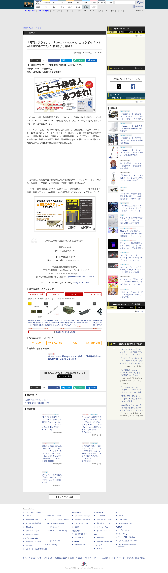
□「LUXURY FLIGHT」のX (37, 403)
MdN (95, 534)
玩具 (99, 11)
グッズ (92, 11)
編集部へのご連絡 (76, 558)
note (80, 60)
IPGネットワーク (122, 534)
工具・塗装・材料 (93, 343)
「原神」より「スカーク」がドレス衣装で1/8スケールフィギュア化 (131, 294)
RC (85, 11)
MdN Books (100, 538)
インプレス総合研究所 (33, 523)
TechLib (99, 548)
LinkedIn (93, 60)
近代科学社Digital (80, 544)
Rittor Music (76, 512)
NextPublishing (52, 544)
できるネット (30, 545)
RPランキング (116, 98)
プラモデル (56, 11)
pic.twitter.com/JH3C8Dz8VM (81, 277)
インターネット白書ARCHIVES (36, 549)
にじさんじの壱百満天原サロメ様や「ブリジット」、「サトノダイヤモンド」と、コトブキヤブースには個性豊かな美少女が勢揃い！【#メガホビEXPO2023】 (52, 453)
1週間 (131, 32)
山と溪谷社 (76, 531)
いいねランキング (135, 98)
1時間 (112, 32)
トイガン (78, 11)
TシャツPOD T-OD (81, 523)
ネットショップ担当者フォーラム (58, 519)
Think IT (28, 516)
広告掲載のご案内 (61, 558)
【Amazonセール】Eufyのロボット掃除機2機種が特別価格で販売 (131, 128)
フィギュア (67, 11)
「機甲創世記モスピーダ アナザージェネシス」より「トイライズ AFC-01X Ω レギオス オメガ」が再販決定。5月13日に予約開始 (131, 211)
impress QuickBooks (125, 523)
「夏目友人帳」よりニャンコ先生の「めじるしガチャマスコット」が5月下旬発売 (131, 177)
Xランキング (118, 95)
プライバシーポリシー (92, 558)
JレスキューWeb (102, 527)
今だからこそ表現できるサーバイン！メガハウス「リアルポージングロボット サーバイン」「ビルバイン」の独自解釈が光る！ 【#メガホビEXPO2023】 (92, 424)
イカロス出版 (98, 512)
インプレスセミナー (54, 527)
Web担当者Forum (32, 519)
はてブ (68, 60)
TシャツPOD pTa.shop (127, 537)
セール (120, 11)
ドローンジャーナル (32, 531)
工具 (106, 11)
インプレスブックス (54, 541)
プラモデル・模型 (36, 294)
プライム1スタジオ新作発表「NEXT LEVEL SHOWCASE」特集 (127, 344)
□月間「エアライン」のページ (38, 400)
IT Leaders (29, 527)
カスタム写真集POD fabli (128, 541)
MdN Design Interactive (104, 541)
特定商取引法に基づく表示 (136, 558)
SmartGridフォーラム (54, 516)
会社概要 (105, 558)
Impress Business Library (55, 523)
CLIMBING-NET (80, 538)
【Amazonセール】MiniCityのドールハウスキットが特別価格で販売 (131, 140)
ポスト (37, 60)
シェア (56, 60)
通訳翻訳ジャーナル (103, 523)
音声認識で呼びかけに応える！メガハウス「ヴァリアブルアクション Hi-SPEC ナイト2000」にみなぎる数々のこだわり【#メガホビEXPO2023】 (92, 453)
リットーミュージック (82, 516)
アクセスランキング (121, 29)
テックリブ (98, 545)
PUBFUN (119, 527)
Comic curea (123, 519)
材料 (112, 11)
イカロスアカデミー (103, 531)
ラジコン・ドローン (93, 294)
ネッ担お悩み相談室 (32, 534)
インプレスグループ (117, 558)
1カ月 (140, 32)
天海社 (121, 516)
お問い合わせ (48, 558)
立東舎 (77, 527)
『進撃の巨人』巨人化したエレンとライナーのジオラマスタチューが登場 (131, 398)
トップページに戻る (65, 497)
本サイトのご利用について (32, 558)
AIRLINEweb (101, 516)
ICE (117, 512)
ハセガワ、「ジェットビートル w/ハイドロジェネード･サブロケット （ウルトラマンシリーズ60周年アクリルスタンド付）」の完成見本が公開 (131, 260)
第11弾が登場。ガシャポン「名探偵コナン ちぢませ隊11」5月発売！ (131, 165)
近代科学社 (76, 541)
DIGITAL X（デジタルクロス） (57, 531)
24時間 (121, 32)
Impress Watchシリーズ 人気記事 (126, 304)
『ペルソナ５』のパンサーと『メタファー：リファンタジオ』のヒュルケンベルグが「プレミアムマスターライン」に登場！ (131, 363)
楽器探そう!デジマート (82, 519)
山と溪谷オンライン (81, 534)
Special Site (118, 68)
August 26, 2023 (81, 282)
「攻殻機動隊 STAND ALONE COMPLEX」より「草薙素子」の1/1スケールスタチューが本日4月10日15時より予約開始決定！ (131, 375)
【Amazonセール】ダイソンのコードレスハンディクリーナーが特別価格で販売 (131, 152)
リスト (45, 60)
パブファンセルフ (125, 530)
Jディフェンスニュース (104, 519)
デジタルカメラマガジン (34, 541)
